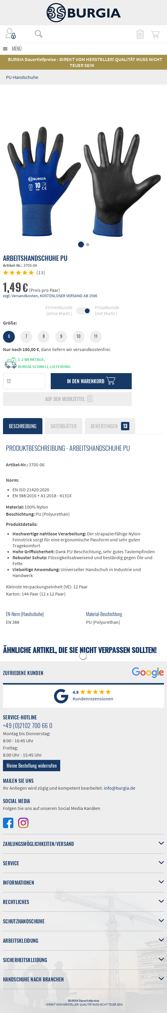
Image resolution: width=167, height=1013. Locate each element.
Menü (17, 48)
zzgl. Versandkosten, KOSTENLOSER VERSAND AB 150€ (50, 295)
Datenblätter (64, 426)
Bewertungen (110, 426)
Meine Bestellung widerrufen (32, 765)
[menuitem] (41, 34)
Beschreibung (22, 426)
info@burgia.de (119, 788)
